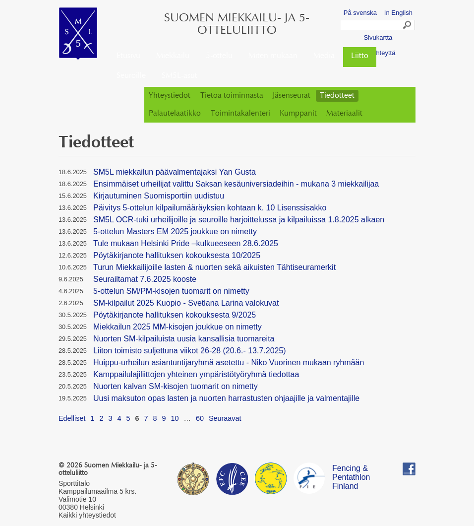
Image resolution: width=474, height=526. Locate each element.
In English (398, 12)
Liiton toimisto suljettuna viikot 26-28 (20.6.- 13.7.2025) (189, 350)
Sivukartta (377, 37)
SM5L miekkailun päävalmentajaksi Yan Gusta (174, 172)
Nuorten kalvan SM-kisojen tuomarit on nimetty (175, 386)
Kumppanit (298, 114)
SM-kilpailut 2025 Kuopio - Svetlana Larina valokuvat (186, 303)
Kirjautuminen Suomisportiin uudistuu (158, 196)
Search (407, 26)
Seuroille (131, 76)
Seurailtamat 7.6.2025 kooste (144, 279)
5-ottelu (219, 56)
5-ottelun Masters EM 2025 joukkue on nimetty (175, 231)
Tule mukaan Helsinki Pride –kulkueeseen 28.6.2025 (185, 243)
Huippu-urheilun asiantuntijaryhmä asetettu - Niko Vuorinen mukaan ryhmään (228, 362)
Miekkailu (172, 56)
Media (324, 56)
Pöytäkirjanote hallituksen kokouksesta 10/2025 (176, 255)
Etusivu (128, 56)
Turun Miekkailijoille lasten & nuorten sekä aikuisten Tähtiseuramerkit (214, 267)
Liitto (359, 56)
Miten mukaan (272, 56)
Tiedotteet (337, 96)
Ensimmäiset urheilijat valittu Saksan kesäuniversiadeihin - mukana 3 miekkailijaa (236, 184)
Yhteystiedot (169, 96)
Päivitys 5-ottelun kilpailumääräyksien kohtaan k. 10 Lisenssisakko (209, 207)
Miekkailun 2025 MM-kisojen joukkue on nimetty (177, 327)
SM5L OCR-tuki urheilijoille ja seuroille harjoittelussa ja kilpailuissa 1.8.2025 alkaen (238, 219)
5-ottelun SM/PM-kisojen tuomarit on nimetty (171, 291)
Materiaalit (344, 114)
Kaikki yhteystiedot (87, 515)
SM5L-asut (179, 76)
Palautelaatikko (175, 114)
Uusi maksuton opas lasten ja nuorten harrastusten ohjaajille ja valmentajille (226, 398)
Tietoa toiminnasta (231, 96)
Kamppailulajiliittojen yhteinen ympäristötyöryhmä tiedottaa (196, 374)
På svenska (360, 12)
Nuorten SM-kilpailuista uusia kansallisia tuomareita (184, 338)
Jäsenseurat (291, 96)
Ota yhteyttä (377, 53)
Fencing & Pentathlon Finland (351, 469)
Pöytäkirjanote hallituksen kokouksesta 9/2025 (174, 315)
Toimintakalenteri (240, 114)
